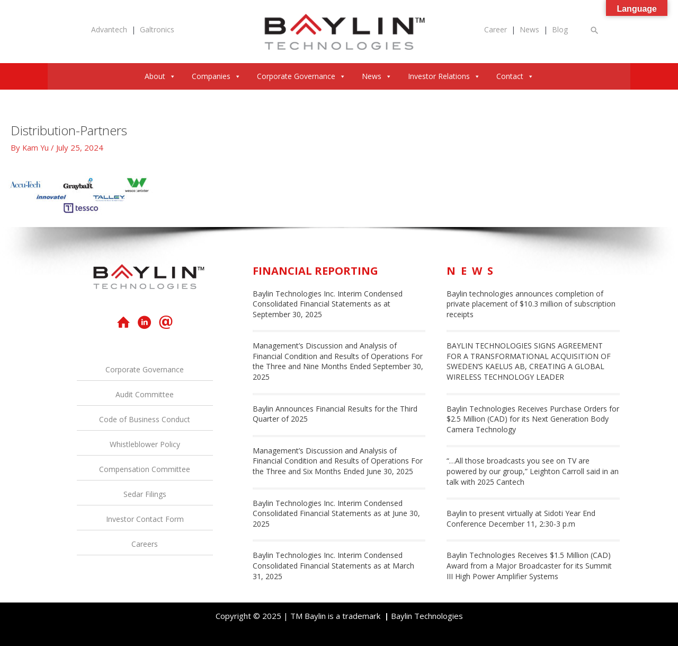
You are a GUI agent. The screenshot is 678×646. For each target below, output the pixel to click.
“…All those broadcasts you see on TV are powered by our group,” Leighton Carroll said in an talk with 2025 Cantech (533, 471)
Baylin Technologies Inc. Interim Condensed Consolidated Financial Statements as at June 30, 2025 (336, 513)
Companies (216, 76)
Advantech (109, 29)
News (529, 29)
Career (495, 29)
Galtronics (157, 29)
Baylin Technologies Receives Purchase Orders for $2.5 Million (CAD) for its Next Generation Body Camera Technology (533, 419)
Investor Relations (444, 76)
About (160, 76)
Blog (560, 29)
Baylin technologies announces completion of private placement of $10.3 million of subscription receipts (531, 303)
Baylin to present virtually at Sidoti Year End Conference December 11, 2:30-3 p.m (521, 518)
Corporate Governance (301, 76)
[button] (595, 30)
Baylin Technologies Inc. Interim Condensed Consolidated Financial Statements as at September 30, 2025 (328, 303)
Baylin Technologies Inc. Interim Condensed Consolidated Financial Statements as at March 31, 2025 (333, 565)
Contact (515, 76)
